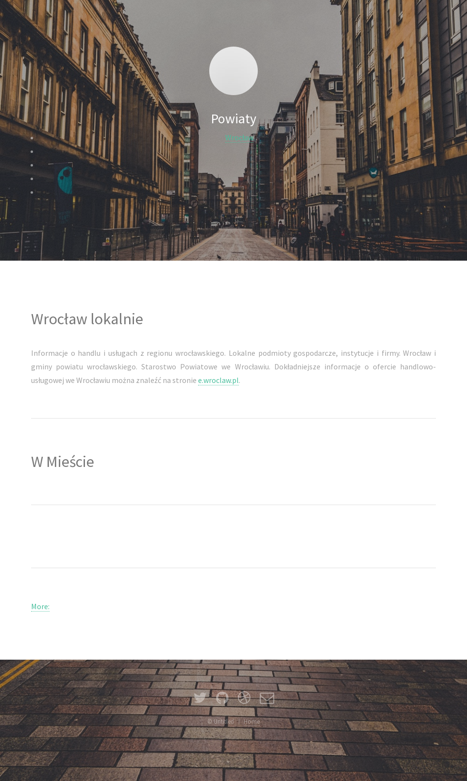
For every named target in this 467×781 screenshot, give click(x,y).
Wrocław (239, 137)
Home (252, 721)
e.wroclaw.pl (218, 380)
